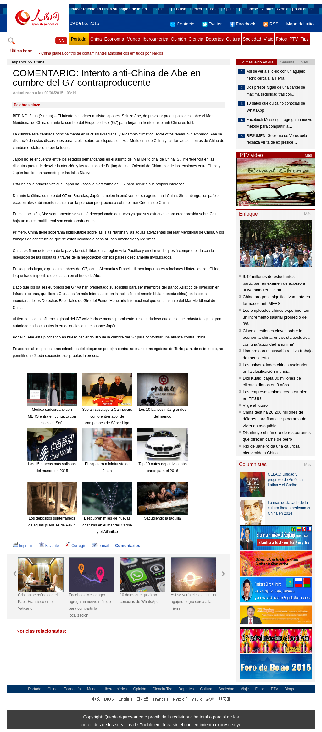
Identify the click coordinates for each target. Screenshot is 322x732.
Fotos (281, 38)
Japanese (250, 9)
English (180, 9)
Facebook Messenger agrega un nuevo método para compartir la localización (90, 605)
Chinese (162, 9)
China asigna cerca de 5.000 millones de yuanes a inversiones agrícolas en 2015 (109, 51)
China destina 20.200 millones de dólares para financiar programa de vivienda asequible (274, 419)
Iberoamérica (155, 38)
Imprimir (23, 545)
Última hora (20, 51)
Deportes (215, 38)
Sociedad (252, 38)
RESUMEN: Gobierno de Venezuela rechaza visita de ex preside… (277, 139)
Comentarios (127, 545)
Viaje (268, 38)
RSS (271, 23)
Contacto (182, 23)
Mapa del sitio (300, 23)
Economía (114, 38)
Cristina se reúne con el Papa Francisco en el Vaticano (38, 602)
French (196, 9)
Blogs (289, 689)
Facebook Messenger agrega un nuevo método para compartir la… (279, 123)
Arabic (267, 9)
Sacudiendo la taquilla (162, 518)
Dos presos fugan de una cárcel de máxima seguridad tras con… (276, 90)
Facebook (242, 23)
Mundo (133, 38)
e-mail (100, 545)
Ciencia (195, 38)
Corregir (75, 545)
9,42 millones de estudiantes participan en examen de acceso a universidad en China (274, 283)
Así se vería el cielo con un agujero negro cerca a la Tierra (193, 602)
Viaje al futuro (255, 405)
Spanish (230, 9)
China (96, 38)
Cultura (233, 38)
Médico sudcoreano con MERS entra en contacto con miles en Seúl (52, 416)
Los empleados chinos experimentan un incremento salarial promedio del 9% (276, 317)
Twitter (212, 23)
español (19, 62)
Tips (305, 38)
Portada (78, 38)
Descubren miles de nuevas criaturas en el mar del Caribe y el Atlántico (107, 525)
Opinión (178, 38)
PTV (293, 38)
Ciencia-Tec (162, 689)
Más (308, 155)
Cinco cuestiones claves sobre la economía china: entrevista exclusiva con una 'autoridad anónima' (276, 337)
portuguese (304, 9)
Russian (212, 9)
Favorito (49, 545)
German (283, 9)
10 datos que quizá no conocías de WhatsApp (139, 598)
